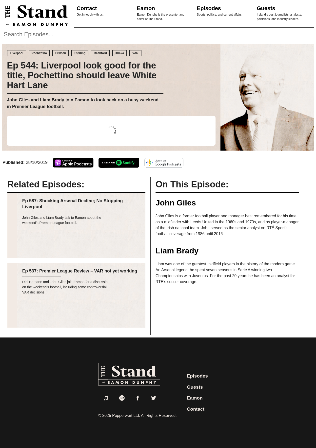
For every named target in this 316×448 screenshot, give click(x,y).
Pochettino (39, 53)
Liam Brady (177, 250)
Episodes (209, 8)
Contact (87, 8)
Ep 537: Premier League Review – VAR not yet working (79, 271)
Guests (266, 8)
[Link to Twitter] (153, 398)
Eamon (146, 8)
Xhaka (119, 53)
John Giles (176, 202)
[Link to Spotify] (122, 398)
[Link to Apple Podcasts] (106, 398)
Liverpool (16, 53)
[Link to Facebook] (138, 398)
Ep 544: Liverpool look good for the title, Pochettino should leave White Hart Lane (82, 75)
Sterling (79, 53)
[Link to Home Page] (36, 15)
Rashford (100, 53)
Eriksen (60, 53)
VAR (135, 53)
